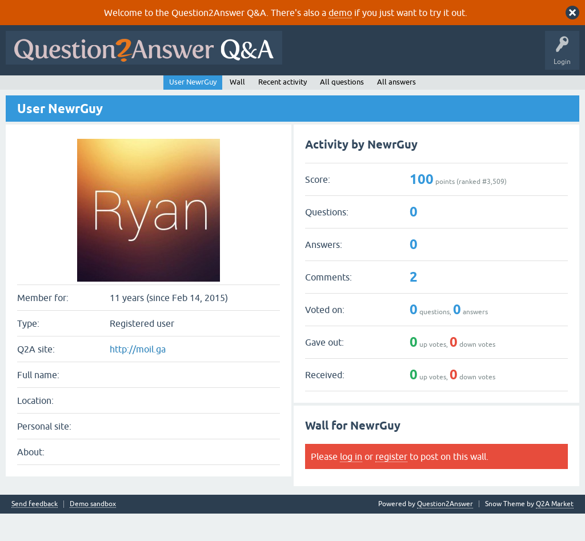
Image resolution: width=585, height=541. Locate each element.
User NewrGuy (193, 109)
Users (237, 89)
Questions (74, 89)
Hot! (114, 89)
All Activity (29, 89)
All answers (396, 109)
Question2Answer (445, 531)
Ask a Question (285, 89)
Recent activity (282, 109)
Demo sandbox (93, 531)
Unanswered (158, 89)
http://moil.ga (138, 377)
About (361, 89)
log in (351, 484)
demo (340, 12)
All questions (342, 109)
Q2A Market (555, 531)
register (391, 484)
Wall (237, 109)
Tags (202, 89)
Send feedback (34, 531)
